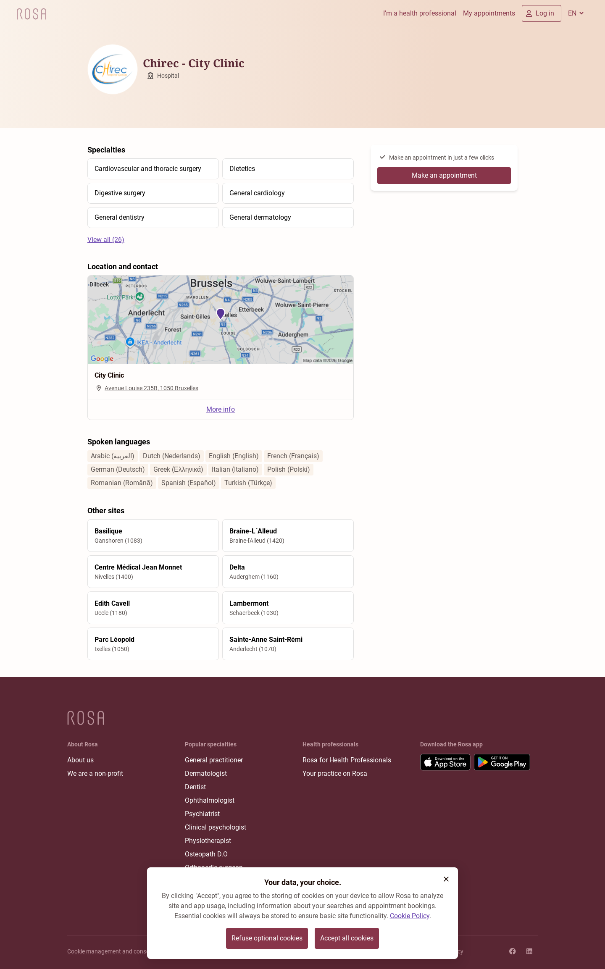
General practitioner (214, 760)
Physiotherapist (208, 841)
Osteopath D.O (206, 854)
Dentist (195, 787)
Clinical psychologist (215, 827)
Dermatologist (206, 773)
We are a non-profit (95, 773)
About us (80, 760)
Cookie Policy (409, 916)
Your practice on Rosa (334, 773)
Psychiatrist (202, 814)
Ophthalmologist (209, 800)
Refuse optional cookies (266, 938)
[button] (446, 879)
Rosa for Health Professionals (346, 760)
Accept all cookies (347, 938)
